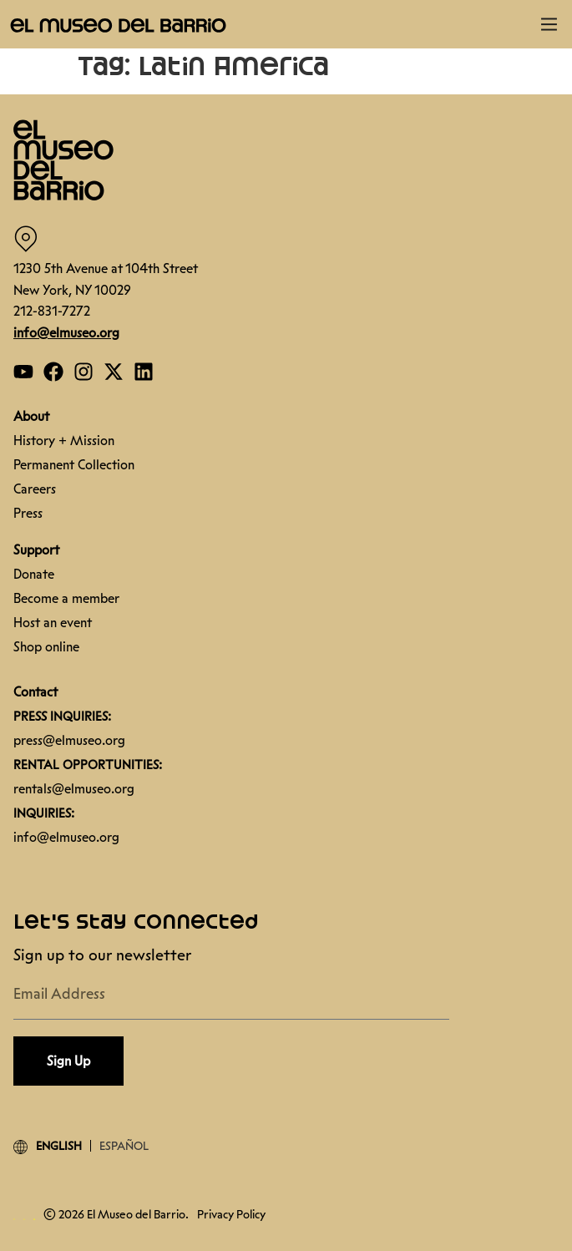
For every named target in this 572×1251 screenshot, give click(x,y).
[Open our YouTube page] (23, 372)
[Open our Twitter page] (114, 372)
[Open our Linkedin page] (144, 372)
